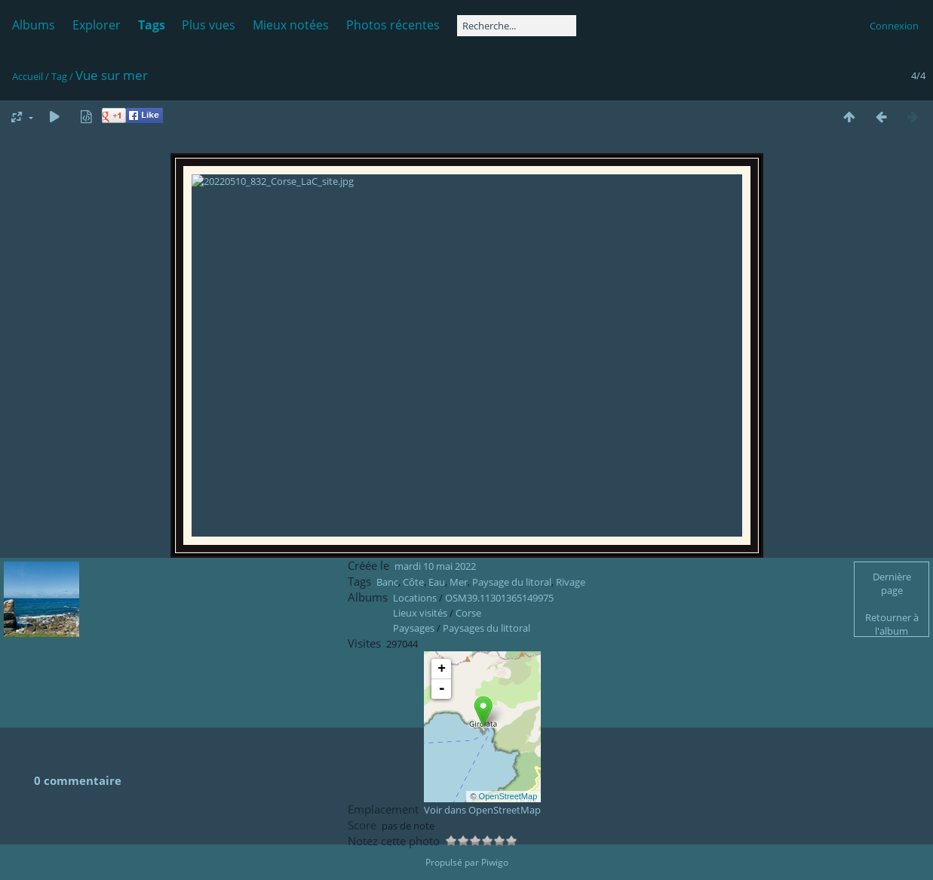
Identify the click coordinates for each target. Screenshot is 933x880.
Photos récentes (393, 25)
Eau (436, 613)
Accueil (27, 76)
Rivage (570, 613)
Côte (413, 613)
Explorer (96, 25)
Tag (59, 76)
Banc (387, 613)
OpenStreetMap (508, 827)
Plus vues (208, 25)
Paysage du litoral (511, 613)
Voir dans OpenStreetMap (482, 841)
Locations (415, 628)
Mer (459, 613)
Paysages (413, 659)
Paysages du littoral (486, 659)
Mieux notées (291, 25)
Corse (468, 644)
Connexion (894, 25)
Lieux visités (420, 644)
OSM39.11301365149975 (499, 628)
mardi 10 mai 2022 (435, 597)
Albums (33, 25)
